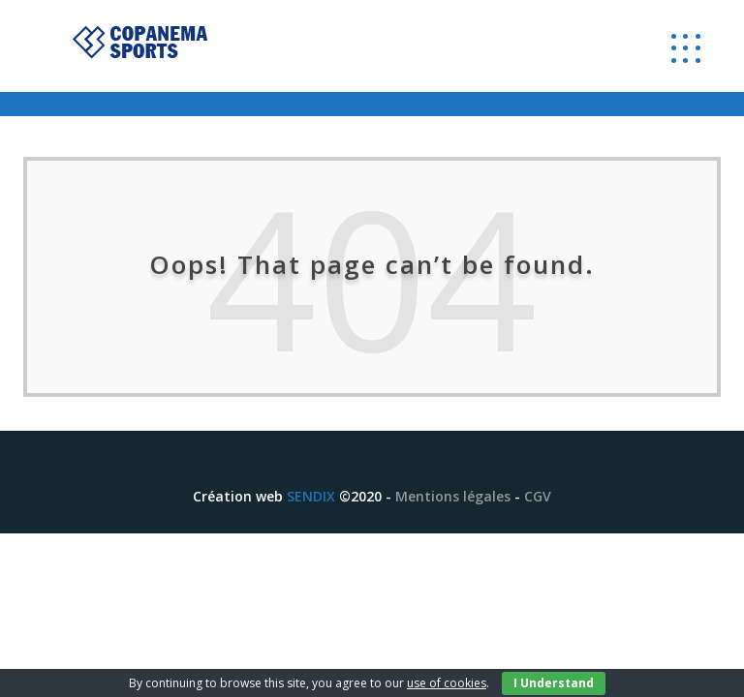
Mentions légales (453, 496)
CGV (537, 496)
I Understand (553, 683)
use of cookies (446, 683)
